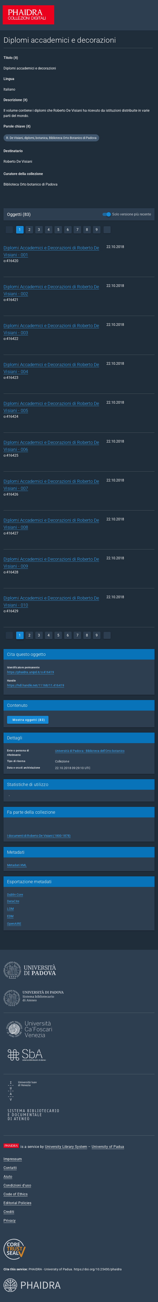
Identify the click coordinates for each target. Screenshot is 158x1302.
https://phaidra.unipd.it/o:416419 (30, 672)
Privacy (10, 1220)
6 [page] (68, 230)
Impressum (13, 1159)
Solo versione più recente (131, 214)
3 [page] (39, 230)
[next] (107, 229)
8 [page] (87, 230)
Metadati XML (17, 865)
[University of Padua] (30, 982)
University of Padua (108, 1147)
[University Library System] (35, 1010)
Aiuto (8, 1176)
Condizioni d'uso (17, 1185)
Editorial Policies (17, 1203)
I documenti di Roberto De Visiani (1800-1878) (39, 835)
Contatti (10, 1168)
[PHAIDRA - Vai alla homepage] (28, 23)
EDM (10, 916)
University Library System (66, 1147)
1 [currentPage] (20, 230)
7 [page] (77, 230)
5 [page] (58, 230)
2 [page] (29, 230)
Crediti (9, 1212)
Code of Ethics (16, 1194)
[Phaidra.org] (39, 1299)
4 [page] (49, 230)
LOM (10, 908)
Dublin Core (15, 894)
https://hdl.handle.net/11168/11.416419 (35, 685)
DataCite (13, 901)
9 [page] (97, 230)
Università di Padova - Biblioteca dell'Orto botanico (90, 751)
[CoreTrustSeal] (15, 1259)
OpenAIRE (14, 923)
